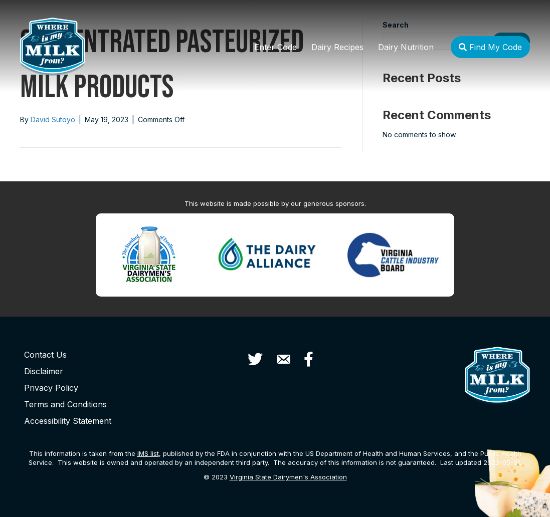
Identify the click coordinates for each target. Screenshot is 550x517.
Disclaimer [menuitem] (43, 371)
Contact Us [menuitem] (45, 355)
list (148, 453)
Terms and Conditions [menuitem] (65, 404)
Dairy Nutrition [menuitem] (406, 47)
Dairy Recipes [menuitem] (337, 47)
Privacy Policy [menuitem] (51, 388)
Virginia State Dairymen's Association (288, 477)
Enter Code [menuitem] (275, 47)
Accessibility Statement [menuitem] (67, 421)
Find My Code (490, 47)
